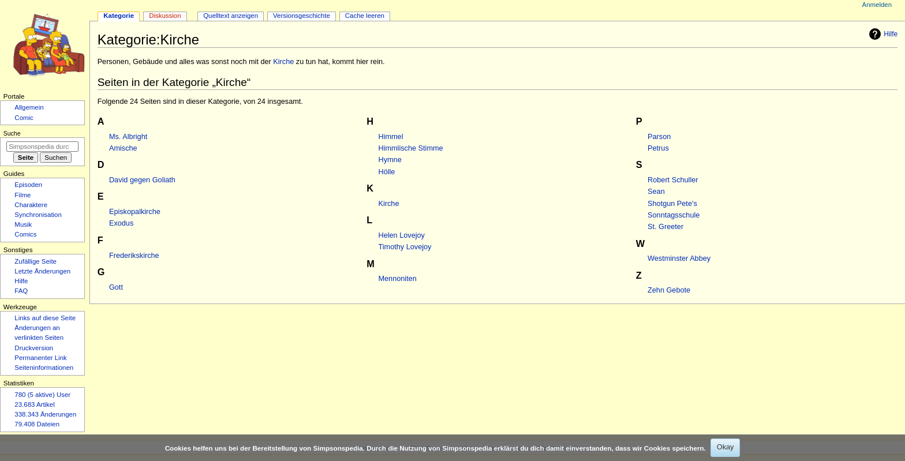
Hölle (387, 172)
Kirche (283, 62)
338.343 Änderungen (45, 414)
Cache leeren (364, 15)
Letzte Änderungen (42, 271)
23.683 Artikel (34, 404)
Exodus (121, 223)
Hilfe (881, 34)
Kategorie (118, 15)
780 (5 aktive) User (42, 394)
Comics (25, 234)
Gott (116, 287)
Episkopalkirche (134, 212)
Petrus (658, 148)
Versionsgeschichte (301, 15)
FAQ (21, 290)
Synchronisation (38, 214)
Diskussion (165, 15)
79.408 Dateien (36, 424)
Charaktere (30, 204)
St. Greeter (665, 227)
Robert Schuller (673, 180)
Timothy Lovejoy (405, 247)
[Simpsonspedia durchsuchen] (42, 146)
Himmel (391, 137)
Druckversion (33, 347)
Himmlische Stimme (411, 148)
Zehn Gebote (669, 290)
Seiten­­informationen (43, 367)
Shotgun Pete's (672, 204)
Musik (23, 224)
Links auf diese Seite (45, 317)
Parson (659, 137)
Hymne (390, 160)
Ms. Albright (128, 137)
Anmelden (877, 4)
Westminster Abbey (679, 258)
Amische (123, 148)
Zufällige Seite (35, 261)
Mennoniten (398, 279)
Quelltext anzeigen (230, 15)
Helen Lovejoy (402, 235)
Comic (23, 117)
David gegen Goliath (142, 180)
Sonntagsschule (674, 215)
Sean (656, 192)
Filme (22, 195)
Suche (12, 133)
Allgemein (28, 107)
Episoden (28, 184)
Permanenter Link (40, 357)
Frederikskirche (134, 256)
